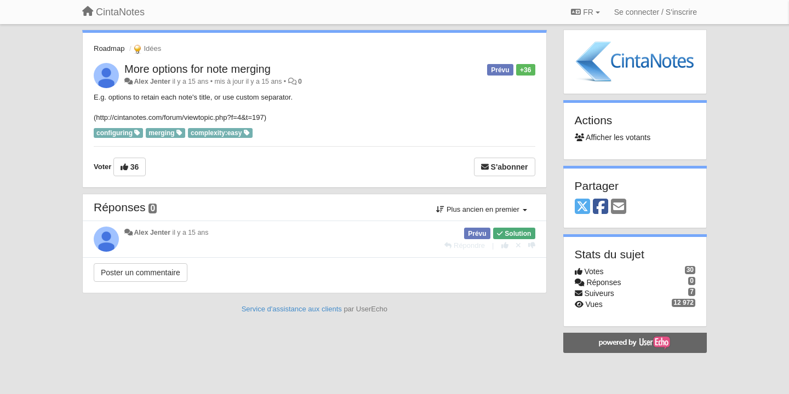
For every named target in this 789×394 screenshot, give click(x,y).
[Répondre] (464, 245)
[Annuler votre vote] (518, 245)
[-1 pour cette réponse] (531, 245)
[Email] (618, 207)
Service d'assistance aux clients (292, 309)
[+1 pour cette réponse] (504, 245)
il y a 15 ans (190, 232)
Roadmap (109, 48)
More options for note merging (197, 69)
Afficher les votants (613, 137)
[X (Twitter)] (582, 207)
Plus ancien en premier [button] (481, 209)
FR (585, 12)
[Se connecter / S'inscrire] (655, 12)
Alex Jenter (152, 81)
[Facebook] (600, 207)
